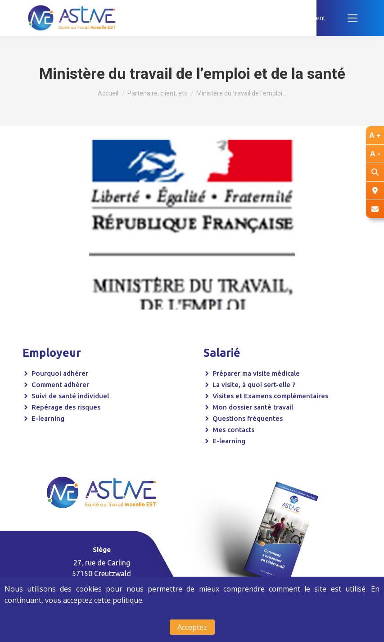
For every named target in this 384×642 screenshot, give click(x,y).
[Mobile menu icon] (352, 18)
